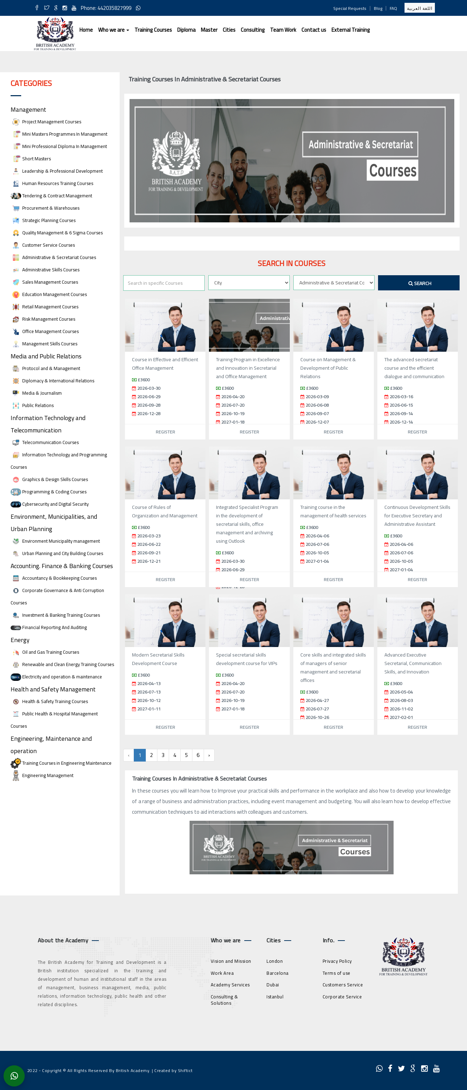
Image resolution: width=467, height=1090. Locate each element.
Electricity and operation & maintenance (56, 676)
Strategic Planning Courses (43, 220)
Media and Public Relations (46, 356)
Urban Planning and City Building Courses (57, 553)
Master (209, 30)
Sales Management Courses (44, 282)
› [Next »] (209, 755)
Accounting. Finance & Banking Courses (62, 566)
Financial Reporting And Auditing (49, 627)
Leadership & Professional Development (57, 171)
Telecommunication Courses (45, 442)
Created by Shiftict (173, 1070)
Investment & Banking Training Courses (55, 615)
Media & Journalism (36, 393)
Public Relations (32, 405)
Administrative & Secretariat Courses (53, 257)
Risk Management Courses (43, 319)
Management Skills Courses (44, 343)
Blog (378, 8)
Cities (229, 30)
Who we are (113, 30)
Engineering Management (42, 775)
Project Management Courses (46, 121)
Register (165, 432)
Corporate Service (342, 996)
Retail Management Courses (44, 306)
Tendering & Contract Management (51, 195)
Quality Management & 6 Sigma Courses (57, 232)
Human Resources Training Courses (52, 183)
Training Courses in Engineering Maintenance (61, 763)
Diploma (186, 30)
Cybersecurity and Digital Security (50, 504)
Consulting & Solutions (224, 1000)
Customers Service (343, 984)
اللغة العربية (419, 8)
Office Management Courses (45, 331)
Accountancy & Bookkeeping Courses (54, 578)
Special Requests (349, 8)
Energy (20, 640)
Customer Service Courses (43, 245)
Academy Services (230, 984)
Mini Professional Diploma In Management (59, 146)
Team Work (283, 30)
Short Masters (31, 158)
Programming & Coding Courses (48, 491)
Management (28, 109)
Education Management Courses (49, 294)
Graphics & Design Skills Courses (49, 479)
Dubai (273, 984)
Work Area (222, 973)
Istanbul (275, 996)
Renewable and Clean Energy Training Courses (62, 664)
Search (419, 283)
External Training (350, 30)
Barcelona (278, 973)
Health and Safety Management (53, 689)
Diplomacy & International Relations (52, 380)
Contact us (313, 30)
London (275, 961)
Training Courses (153, 30)
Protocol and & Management (45, 368)
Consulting (253, 30)
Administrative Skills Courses (45, 269)
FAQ (393, 8)
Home (86, 30)
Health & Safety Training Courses (49, 701)
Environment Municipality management (55, 541)
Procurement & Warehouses (45, 208)
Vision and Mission (231, 961)
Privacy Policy (337, 961)
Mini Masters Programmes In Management (59, 134)
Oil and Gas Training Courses (45, 652)
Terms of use (337, 973)
